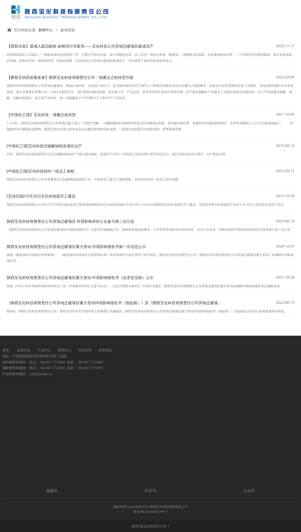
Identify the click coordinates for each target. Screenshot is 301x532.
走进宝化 (23, 350)
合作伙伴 (85, 350)
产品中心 (44, 350)
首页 (5, 350)
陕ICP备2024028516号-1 (150, 526)
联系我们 (105, 350)
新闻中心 (45, 29)
